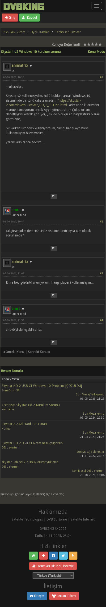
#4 (101, 320)
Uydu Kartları (40, 32)
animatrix (20, 65)
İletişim (37, 596)
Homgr (6, 428)
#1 (101, 77)
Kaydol (29, 17)
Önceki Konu (15, 352)
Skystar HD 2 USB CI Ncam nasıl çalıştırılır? (33, 443)
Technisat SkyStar (68, 32)
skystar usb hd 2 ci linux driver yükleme (30, 462)
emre (100, 413)
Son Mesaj (83, 394)
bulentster (97, 451)
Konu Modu (96, 52)
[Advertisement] (53, 165)
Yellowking (97, 394)
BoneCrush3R (11, 390)
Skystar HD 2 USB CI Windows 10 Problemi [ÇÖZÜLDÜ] (42, 386)
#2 (101, 221)
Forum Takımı (64, 596)
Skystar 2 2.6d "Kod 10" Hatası (24, 424)
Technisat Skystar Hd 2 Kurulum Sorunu (31, 405)
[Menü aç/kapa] (97, 6)
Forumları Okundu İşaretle (53, 566)
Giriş (10, 17)
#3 (101, 273)
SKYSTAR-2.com (13, 32)
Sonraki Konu (37, 352)
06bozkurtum (10, 447)
